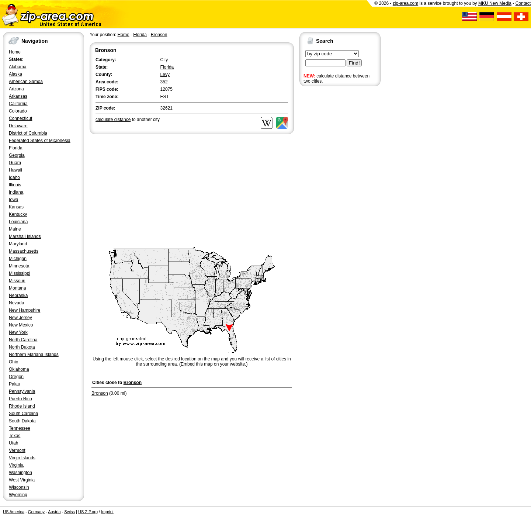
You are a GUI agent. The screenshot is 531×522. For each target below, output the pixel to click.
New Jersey (20, 317)
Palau (14, 384)
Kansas (16, 207)
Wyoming (18, 494)
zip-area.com (405, 3)
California (18, 103)
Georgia (17, 155)
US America (13, 511)
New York (18, 332)
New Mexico (21, 325)
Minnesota (19, 266)
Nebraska (18, 295)
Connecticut (20, 118)
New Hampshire (24, 310)
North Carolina (23, 339)
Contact (523, 3)
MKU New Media (494, 3)
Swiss (69, 511)
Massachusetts (23, 251)
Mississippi (19, 273)
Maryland (18, 243)
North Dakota (22, 347)
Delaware (18, 125)
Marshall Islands (25, 236)
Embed (188, 364)
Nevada (16, 302)
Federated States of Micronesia (39, 140)
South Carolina (23, 413)
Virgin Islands (22, 457)
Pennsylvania (22, 391)
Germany (36, 511)
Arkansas (18, 96)
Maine (15, 229)
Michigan (18, 258)
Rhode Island (22, 406)
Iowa (13, 199)
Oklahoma (19, 369)
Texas (14, 435)
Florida (15, 148)
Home (15, 52)
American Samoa (26, 81)
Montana (17, 288)
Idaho (14, 177)
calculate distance (333, 76)
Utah (13, 443)
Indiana (16, 192)
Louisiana (18, 221)
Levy (165, 74)
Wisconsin (19, 487)
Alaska (15, 74)
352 (164, 81)
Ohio (13, 361)
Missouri (17, 280)
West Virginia (22, 480)
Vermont (17, 450)
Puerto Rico (20, 398)
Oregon (16, 376)
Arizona (16, 88)
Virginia (16, 465)
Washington (20, 472)
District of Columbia (28, 133)
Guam (15, 162)
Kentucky (18, 214)
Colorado (18, 111)
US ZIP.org (88, 511)
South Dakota (22, 421)
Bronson (159, 34)
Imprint (107, 511)
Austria (54, 511)
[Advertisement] (328, 202)
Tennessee (19, 428)
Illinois (15, 184)
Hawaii (15, 170)
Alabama (17, 66)
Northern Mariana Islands (34, 354)
